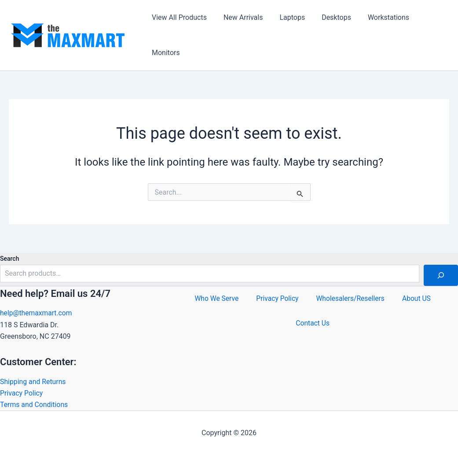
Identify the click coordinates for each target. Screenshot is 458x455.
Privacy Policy (22, 392)
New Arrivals (239, 17)
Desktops (327, 17)
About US (417, 300)
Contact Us (312, 329)
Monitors (164, 52)
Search (9, 258)
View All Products (177, 17)
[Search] (441, 274)
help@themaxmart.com (36, 312)
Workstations (376, 17)
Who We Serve (215, 300)
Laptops (285, 17)
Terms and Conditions (34, 404)
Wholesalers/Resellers (351, 300)
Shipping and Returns (33, 381)
